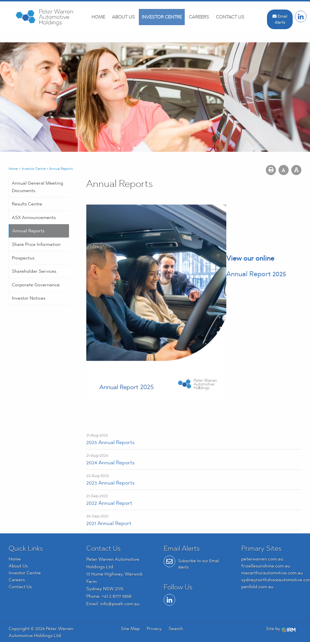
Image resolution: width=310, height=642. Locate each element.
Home (98, 17)
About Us (123, 17)
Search (176, 629)
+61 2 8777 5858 (116, 596)
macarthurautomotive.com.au (272, 573)
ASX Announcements (34, 217)
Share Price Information (36, 244)
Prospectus (23, 258)
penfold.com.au (257, 587)
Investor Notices (28, 298)
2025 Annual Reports (110, 442)
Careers (199, 17)
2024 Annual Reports (110, 462)
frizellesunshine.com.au (265, 566)
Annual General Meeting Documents (37, 187)
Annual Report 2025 (256, 273)
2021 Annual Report (108, 523)
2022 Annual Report (109, 503)
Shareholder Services (34, 271)
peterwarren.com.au (262, 559)
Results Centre (27, 204)
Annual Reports (28, 231)
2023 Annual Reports (110, 482)
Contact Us (230, 17)
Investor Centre (162, 17)
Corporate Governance (36, 285)
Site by (281, 629)
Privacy (154, 629)
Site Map (130, 629)
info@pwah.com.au (119, 604)
